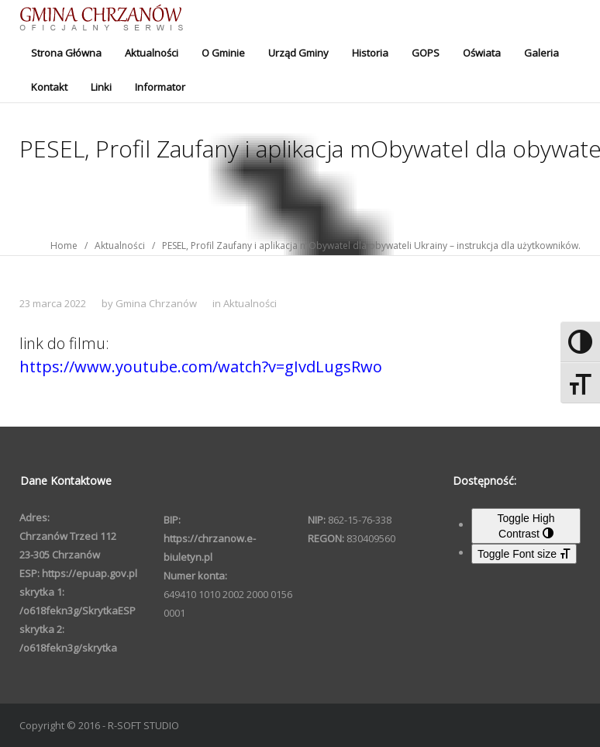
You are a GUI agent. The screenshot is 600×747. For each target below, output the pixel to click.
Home (64, 245)
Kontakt (49, 87)
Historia (370, 53)
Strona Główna (66, 53)
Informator (160, 87)
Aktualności (151, 53)
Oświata (482, 53)
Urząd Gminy (298, 53)
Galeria (541, 53)
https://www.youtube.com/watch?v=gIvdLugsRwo (200, 366)
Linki (101, 87)
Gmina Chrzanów (156, 303)
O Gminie (223, 53)
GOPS (426, 53)
